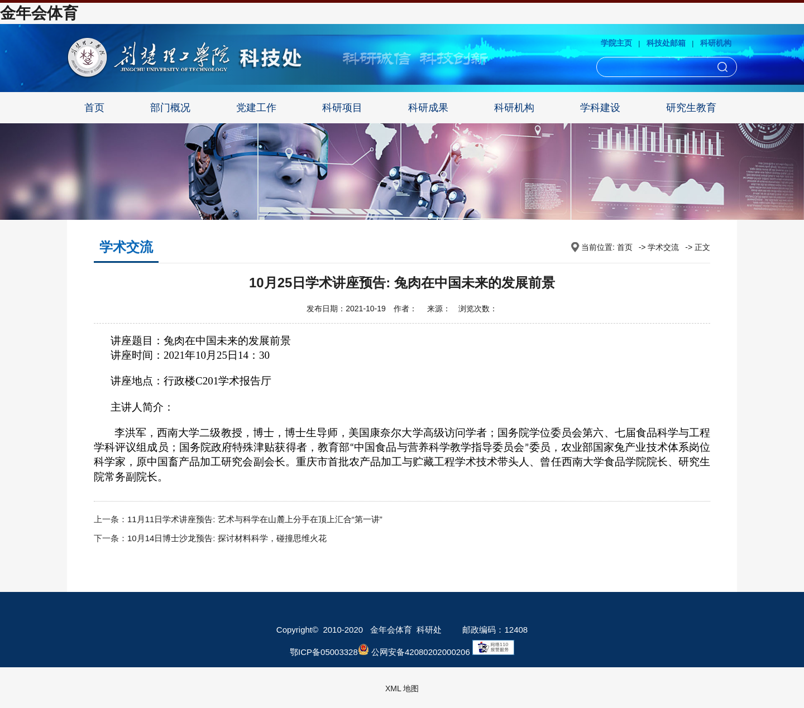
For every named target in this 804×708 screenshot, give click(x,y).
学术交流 (663, 247)
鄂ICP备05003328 (324, 652)
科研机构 (715, 42)
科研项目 (342, 107)
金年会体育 (39, 13)
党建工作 (256, 107)
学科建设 (600, 107)
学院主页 (616, 42)
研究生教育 (691, 107)
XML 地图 (402, 688)
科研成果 (428, 107)
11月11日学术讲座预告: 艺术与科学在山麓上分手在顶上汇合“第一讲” (254, 519)
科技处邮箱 (666, 42)
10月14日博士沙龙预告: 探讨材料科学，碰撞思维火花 (227, 538)
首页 (94, 107)
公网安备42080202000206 (414, 652)
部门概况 (170, 107)
